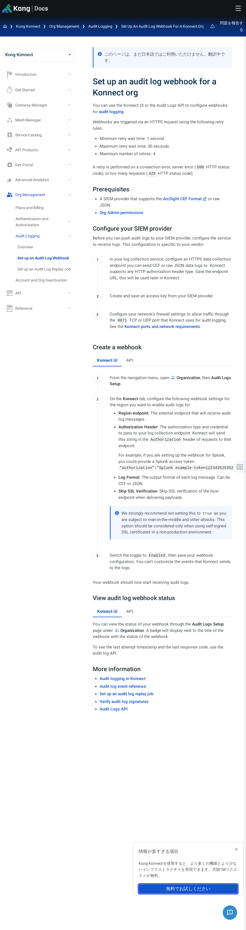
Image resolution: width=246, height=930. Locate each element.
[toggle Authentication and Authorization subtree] (70, 221)
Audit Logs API (114, 709)
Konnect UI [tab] (107, 360)
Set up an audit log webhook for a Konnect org (162, 26)
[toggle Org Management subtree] (70, 194)
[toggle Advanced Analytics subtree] (70, 179)
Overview (25, 247)
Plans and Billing (29, 207)
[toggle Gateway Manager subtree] (70, 105)
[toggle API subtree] (70, 293)
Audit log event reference (123, 686)
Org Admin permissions (121, 212)
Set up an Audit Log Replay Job (44, 269)
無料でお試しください (188, 888)
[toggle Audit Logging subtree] (70, 236)
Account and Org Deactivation (41, 280)
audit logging (111, 111)
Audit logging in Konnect (123, 678)
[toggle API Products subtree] (70, 150)
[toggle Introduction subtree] (70, 74)
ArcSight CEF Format (182, 198)
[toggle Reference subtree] (70, 308)
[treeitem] (46, 258)
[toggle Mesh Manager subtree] (70, 120)
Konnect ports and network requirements (162, 326)
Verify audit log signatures (124, 701)
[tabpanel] (162, 471)
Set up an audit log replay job (126, 693)
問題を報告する (226, 26)
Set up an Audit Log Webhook (43, 258)
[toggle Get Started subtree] (70, 89)
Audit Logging (100, 26)
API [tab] (129, 360)
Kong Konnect (28, 26)
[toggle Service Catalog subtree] (70, 135)
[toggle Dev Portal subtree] (70, 164)
